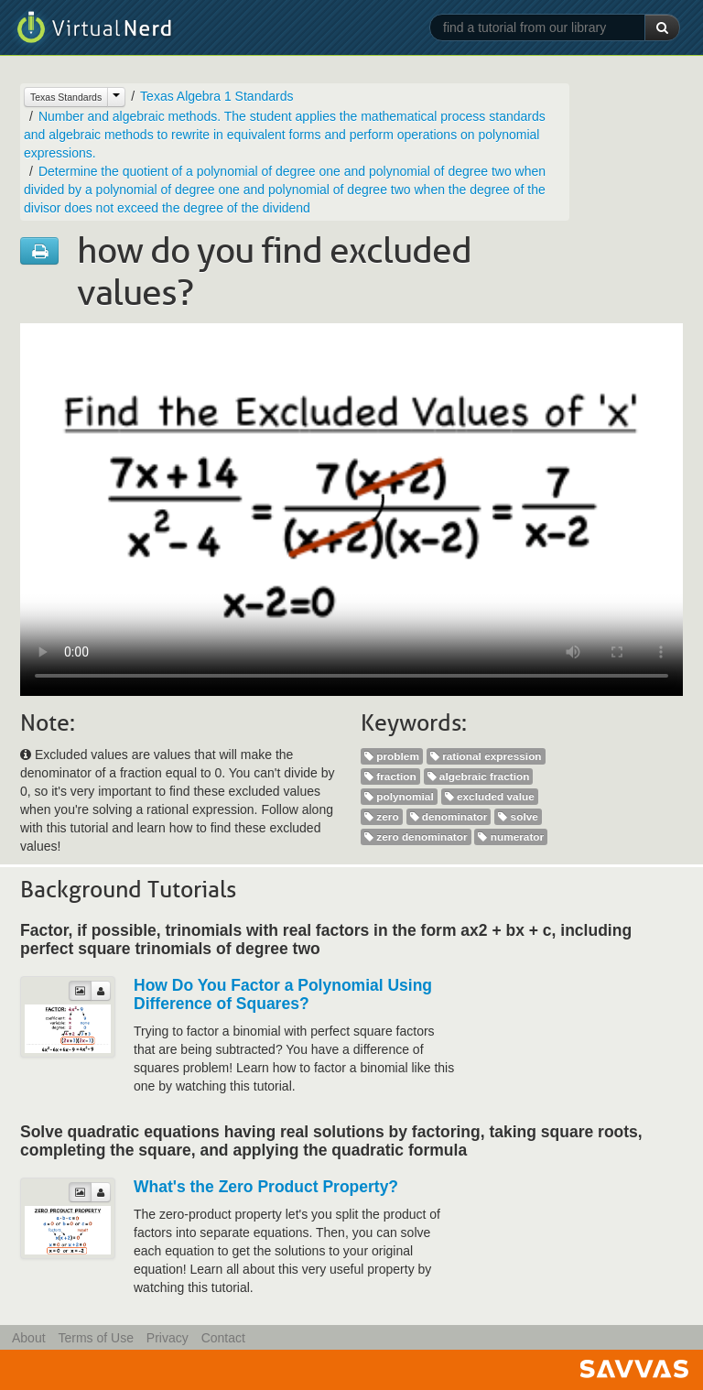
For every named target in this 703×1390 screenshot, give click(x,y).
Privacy (167, 1337)
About (29, 1337)
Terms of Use (95, 1337)
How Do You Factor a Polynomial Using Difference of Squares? (283, 994)
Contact (223, 1337)
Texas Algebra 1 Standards (216, 96)
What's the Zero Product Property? (266, 1187)
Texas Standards (66, 97)
